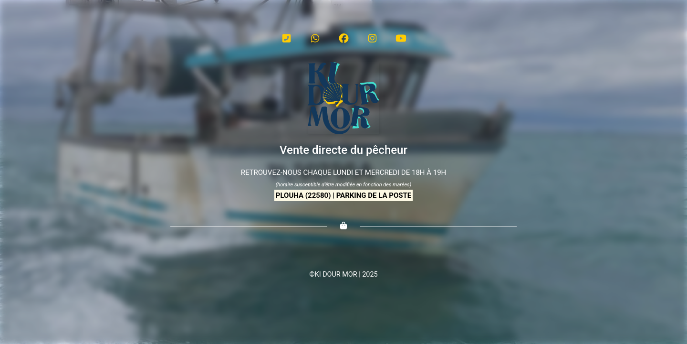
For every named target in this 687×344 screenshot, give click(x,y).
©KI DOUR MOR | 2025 (343, 274)
